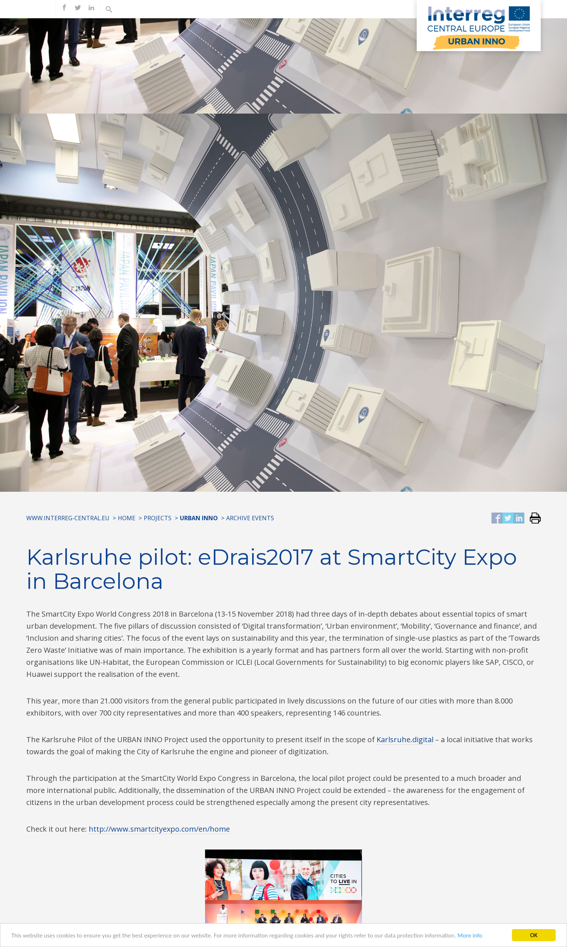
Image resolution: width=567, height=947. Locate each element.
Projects (157, 518)
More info (470, 938)
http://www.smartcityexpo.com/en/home (159, 829)
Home (126, 518)
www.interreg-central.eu (67, 518)
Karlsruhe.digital (405, 739)
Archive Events (250, 518)
